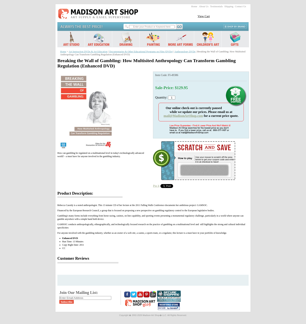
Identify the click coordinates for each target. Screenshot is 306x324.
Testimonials (216, 6)
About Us (203, 6)
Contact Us (240, 6)
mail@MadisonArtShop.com (183, 116)
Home (194, 6)
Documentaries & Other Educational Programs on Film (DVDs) (141, 51)
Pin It (156, 185)
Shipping (228, 6)
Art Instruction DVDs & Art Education (88, 51)
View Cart (203, 16)
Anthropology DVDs (184, 51)
